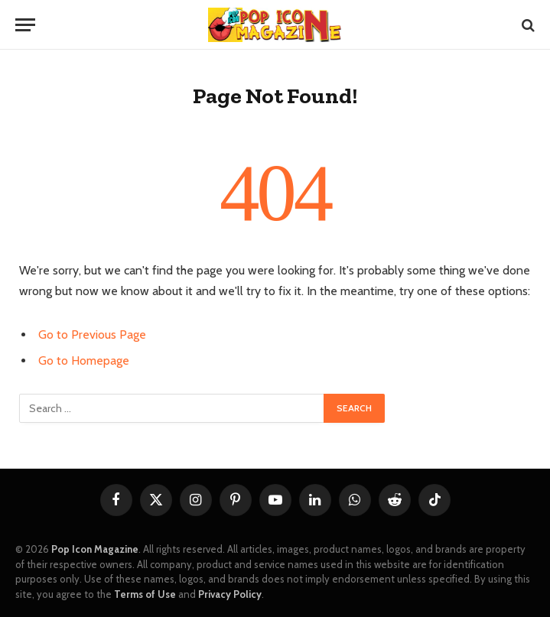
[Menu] (25, 25)
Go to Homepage (83, 360)
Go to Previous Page (92, 334)
